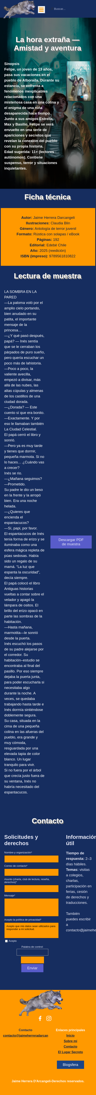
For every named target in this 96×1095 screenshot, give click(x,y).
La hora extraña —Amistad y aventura (47, 43)
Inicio (70, 1035)
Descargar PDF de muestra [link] (71, 542)
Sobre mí (70, 1041)
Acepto (13, 940)
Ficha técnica (47, 197)
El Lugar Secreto (70, 1052)
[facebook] (40, 1018)
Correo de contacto (16, 865)
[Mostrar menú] (41, 9)
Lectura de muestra (47, 276)
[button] (32, 1035)
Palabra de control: (32, 946)
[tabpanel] (32, 116)
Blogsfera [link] (70, 1065)
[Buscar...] (70, 8)
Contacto (47, 821)
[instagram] (49, 1018)
